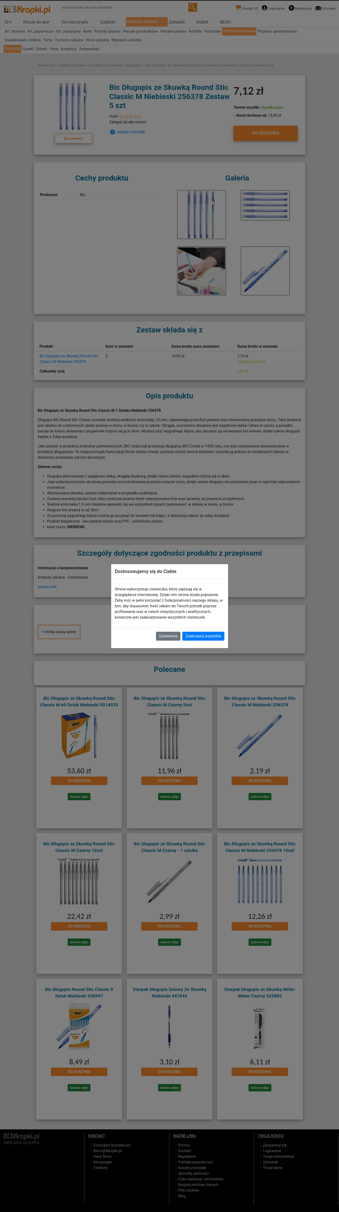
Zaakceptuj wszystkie (203, 636)
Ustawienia (168, 636)
